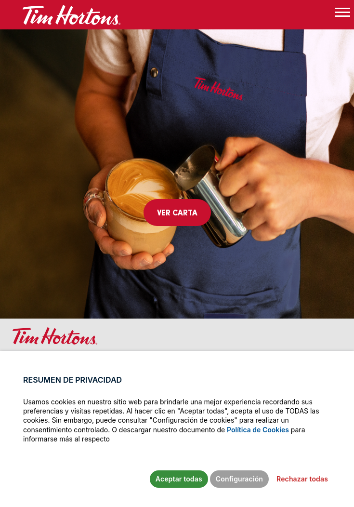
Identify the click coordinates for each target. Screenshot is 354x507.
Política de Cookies (258, 430)
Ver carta (177, 212)
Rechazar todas (302, 479)
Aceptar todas (179, 479)
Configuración (239, 479)
